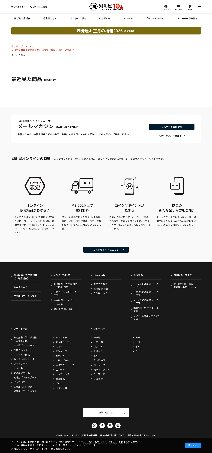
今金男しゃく (50, 18)
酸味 (96, 355)
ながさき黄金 (100, 283)
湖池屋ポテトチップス (25, 391)
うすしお (98, 342)
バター (138, 342)
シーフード (99, 374)
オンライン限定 (78, 18)
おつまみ (128, 18)
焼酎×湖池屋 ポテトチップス (146, 309)
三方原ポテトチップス (25, 296)
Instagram (110, 425)
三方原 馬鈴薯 (101, 288)
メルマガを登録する (171, 127)
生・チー (60, 369)
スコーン (60, 346)
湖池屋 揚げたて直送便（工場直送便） (25, 277)
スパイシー (99, 351)
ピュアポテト (21, 382)
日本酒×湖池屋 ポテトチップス (146, 293)
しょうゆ (98, 378)
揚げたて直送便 (22, 18)
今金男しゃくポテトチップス (66, 293)
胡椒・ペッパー (102, 369)
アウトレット (21, 363)
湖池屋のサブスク (182, 275)
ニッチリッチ (62, 374)
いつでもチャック (65, 364)
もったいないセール (24, 359)
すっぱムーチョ (64, 342)
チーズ (138, 337)
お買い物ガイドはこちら (106, 249)
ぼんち (59, 383)
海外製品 (60, 378)
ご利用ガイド (20, 6)
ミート (138, 351)
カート (189, 9)
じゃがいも (105, 18)
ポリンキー (61, 355)
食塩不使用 (99, 360)
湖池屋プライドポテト (25, 377)
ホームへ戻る (18, 54)
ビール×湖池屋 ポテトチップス (146, 285)
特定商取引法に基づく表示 (112, 435)
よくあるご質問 (40, 6)
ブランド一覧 (21, 328)
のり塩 (97, 337)
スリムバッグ (62, 360)
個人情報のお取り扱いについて (142, 435)
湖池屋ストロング (23, 386)
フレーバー (99, 328)
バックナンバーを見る (170, 135)
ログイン (166, 9)
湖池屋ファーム (22, 372)
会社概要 (93, 435)
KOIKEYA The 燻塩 (64, 308)
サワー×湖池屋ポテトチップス (146, 317)
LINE (118, 425)
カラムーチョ (62, 337)
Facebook (102, 425)
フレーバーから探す (187, 18)
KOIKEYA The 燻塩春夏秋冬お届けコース (185, 285)
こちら (190, 224)
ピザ (137, 346)
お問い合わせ (106, 412)
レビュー (178, 9)
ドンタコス (61, 351)
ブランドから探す (155, 18)
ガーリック (99, 364)
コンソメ (98, 346)
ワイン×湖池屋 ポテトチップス (146, 301)
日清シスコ (61, 387)
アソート (58, 304)
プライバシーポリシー (39, 448)
